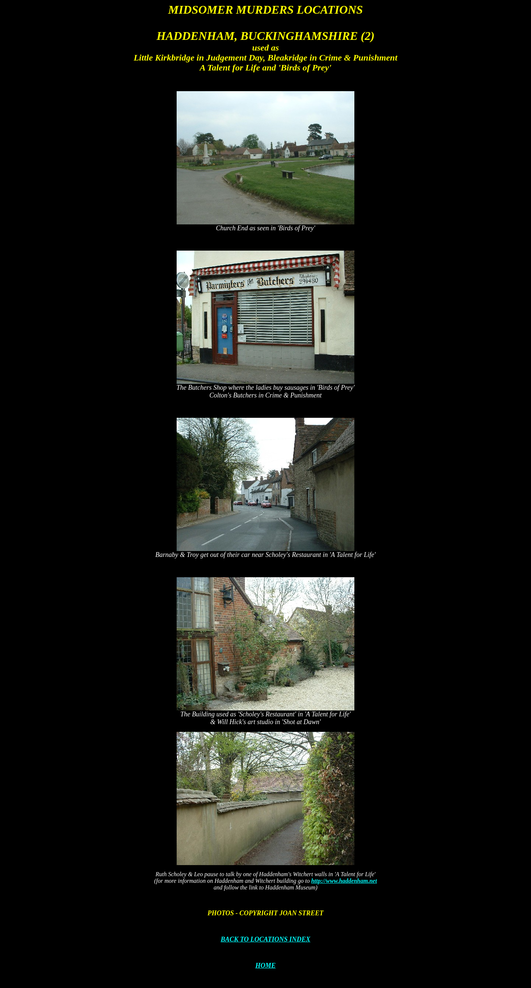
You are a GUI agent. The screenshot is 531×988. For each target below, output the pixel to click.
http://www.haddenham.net (344, 881)
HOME (265, 965)
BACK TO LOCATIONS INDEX (265, 939)
